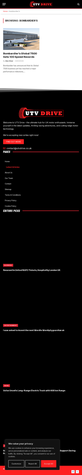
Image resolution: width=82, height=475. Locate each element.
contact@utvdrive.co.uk (17, 148)
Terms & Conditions (13, 195)
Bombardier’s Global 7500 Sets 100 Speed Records (20, 55)
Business (8, 265)
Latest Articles (13, 167)
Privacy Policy (10, 200)
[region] (32, 455)
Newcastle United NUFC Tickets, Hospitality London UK (31, 270)
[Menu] (4, 4)
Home (5, 11)
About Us (8, 173)
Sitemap (8, 189)
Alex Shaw (9, 61)
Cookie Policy (10, 206)
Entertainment (10, 325)
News (6, 385)
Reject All (32, 464)
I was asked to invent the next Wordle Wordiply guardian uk (33, 330)
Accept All (48, 464)
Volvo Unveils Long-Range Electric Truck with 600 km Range (34, 390)
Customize (16, 464)
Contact (8, 184)
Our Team (9, 178)
